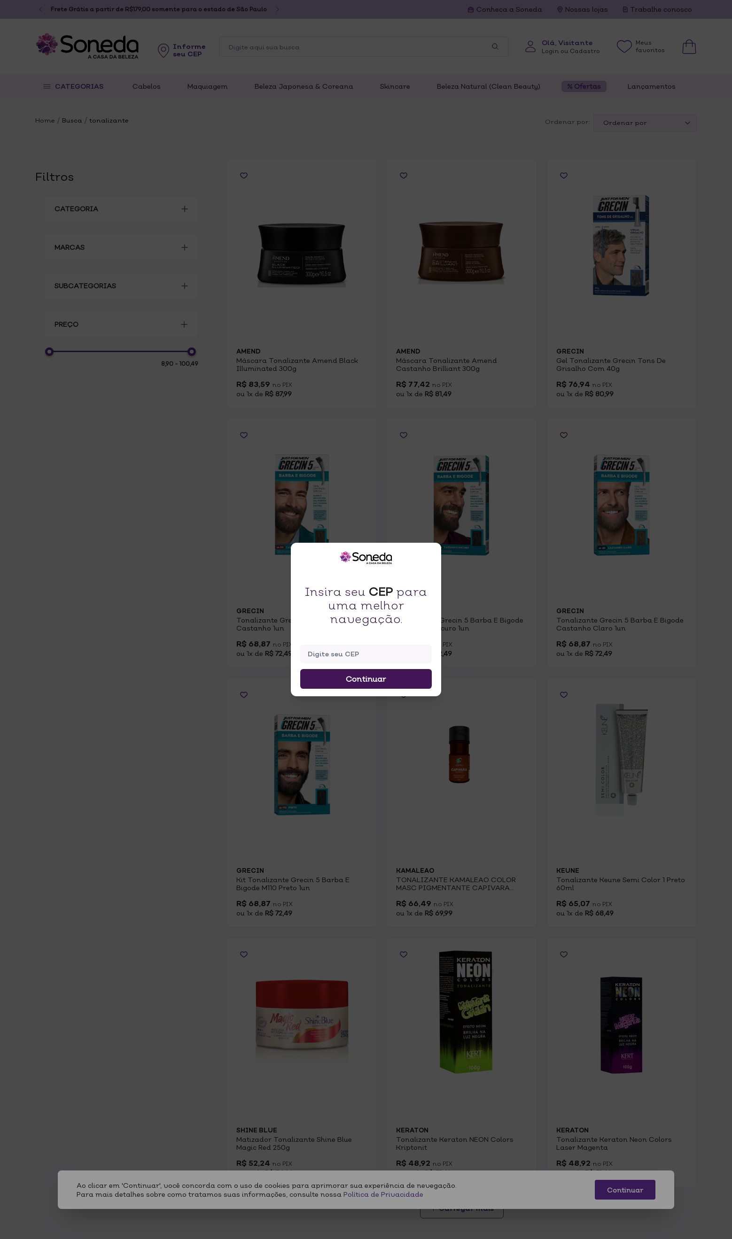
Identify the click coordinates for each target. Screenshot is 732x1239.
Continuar (366, 679)
